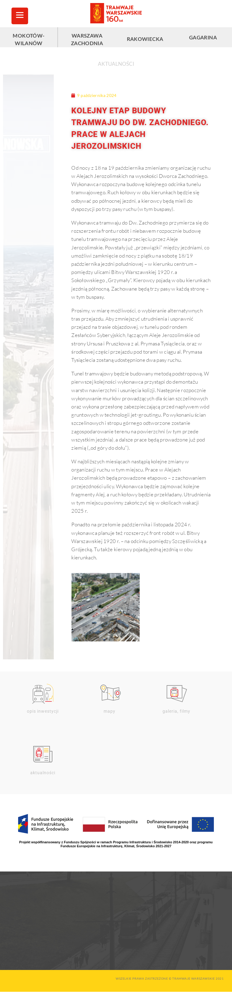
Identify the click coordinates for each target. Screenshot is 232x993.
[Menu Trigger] (19, 16)
